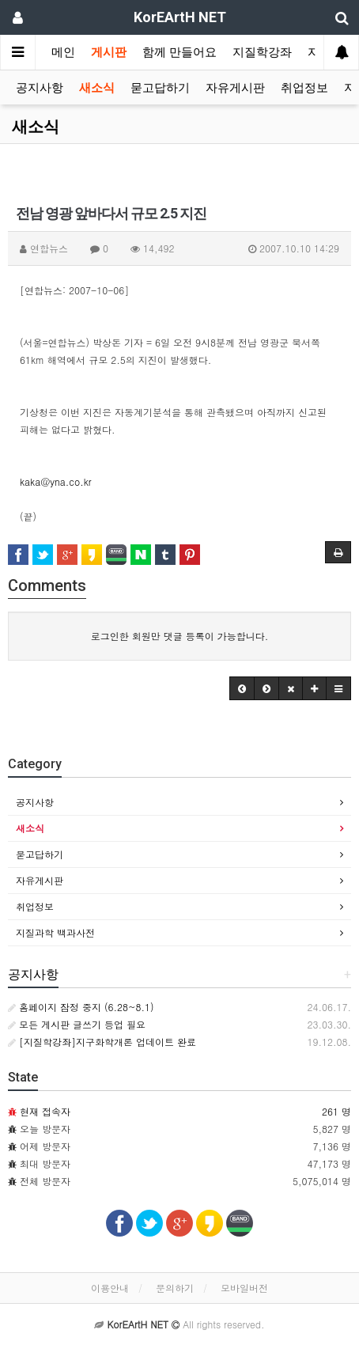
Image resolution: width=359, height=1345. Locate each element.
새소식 (97, 88)
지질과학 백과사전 (55, 932)
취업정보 (304, 88)
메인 (63, 52)
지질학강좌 (262, 52)
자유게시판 (235, 88)
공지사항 (39, 88)
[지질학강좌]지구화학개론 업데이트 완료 (102, 1041)
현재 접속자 (45, 1111)
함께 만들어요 (179, 52)
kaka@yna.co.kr (56, 481)
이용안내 (110, 1287)
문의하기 (175, 1287)
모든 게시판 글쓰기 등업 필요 (76, 1024)
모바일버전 (244, 1287)
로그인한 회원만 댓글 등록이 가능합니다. (180, 635)
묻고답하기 (160, 88)
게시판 (109, 52)
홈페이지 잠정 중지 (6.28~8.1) (81, 1006)
